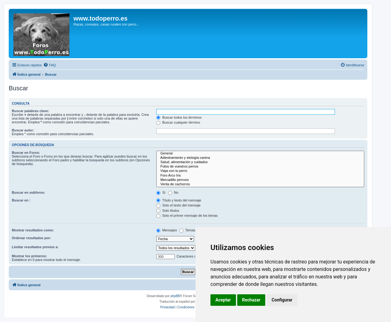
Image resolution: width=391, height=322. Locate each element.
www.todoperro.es (100, 18)
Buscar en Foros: (26, 152)
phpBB (175, 296)
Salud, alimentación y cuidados (260, 162)
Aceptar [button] (223, 299)
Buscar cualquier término (178, 122)
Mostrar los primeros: (29, 256)
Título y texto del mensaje (178, 200)
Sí (160, 192)
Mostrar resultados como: (33, 230)
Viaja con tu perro (260, 171)
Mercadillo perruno (260, 180)
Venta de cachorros (260, 184)
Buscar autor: (23, 130)
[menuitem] (49, 65)
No (173, 192)
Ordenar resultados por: (31, 238)
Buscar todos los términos (179, 117)
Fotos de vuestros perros (260, 166)
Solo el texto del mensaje (178, 205)
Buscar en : (21, 200)
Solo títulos (167, 210)
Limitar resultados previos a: (35, 247)
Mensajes (166, 230)
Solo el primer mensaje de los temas (187, 215)
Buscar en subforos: (28, 192)
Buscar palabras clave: (30, 111)
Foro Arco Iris (260, 175)
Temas (187, 230)
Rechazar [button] (251, 299)
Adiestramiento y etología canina (260, 158)
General (260, 153)
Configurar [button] (281, 299)
